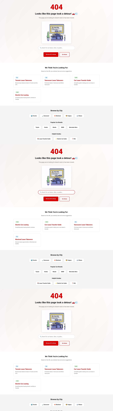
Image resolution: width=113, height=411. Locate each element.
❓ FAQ (74, 139)
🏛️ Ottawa (79, 116)
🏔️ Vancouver (45, 116)
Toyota (37, 127)
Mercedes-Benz (73, 127)
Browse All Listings (51, 54)
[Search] (56, 48)
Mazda (54, 127)
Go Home (64, 54)
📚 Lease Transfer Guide (43, 139)
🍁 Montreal (57, 116)
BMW (62, 127)
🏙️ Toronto (34, 116)
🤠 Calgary (69, 116)
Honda (46, 127)
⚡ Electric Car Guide (61, 139)
